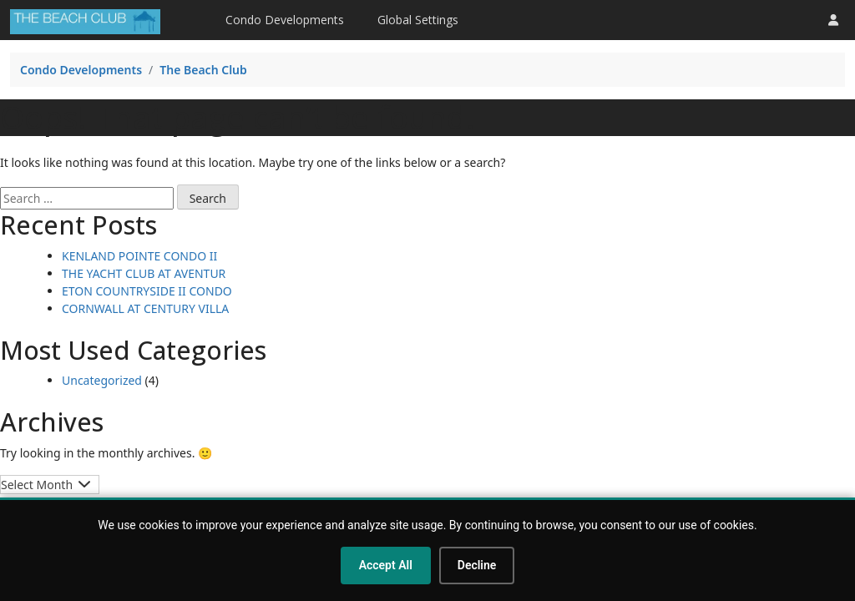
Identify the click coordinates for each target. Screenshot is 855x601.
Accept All (385, 565)
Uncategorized (102, 380)
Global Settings (417, 20)
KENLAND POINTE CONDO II (139, 256)
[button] (833, 19)
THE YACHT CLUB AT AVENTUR (143, 273)
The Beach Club (203, 70)
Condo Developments (284, 20)
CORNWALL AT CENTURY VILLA (145, 308)
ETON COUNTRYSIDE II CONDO (147, 291)
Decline (477, 565)
